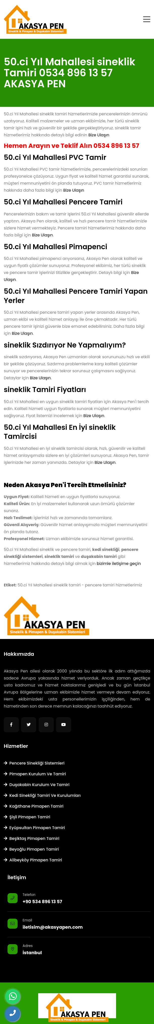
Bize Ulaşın (98, 135)
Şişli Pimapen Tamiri (27, 817)
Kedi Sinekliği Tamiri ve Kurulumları (42, 795)
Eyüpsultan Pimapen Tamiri (34, 828)
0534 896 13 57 (116, 145)
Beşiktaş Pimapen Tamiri (31, 838)
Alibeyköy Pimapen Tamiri (33, 860)
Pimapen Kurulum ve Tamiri (35, 774)
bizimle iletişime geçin (119, 563)
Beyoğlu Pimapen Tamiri (31, 849)
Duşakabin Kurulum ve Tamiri (36, 785)
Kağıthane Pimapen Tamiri (34, 806)
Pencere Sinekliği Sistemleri (34, 763)
